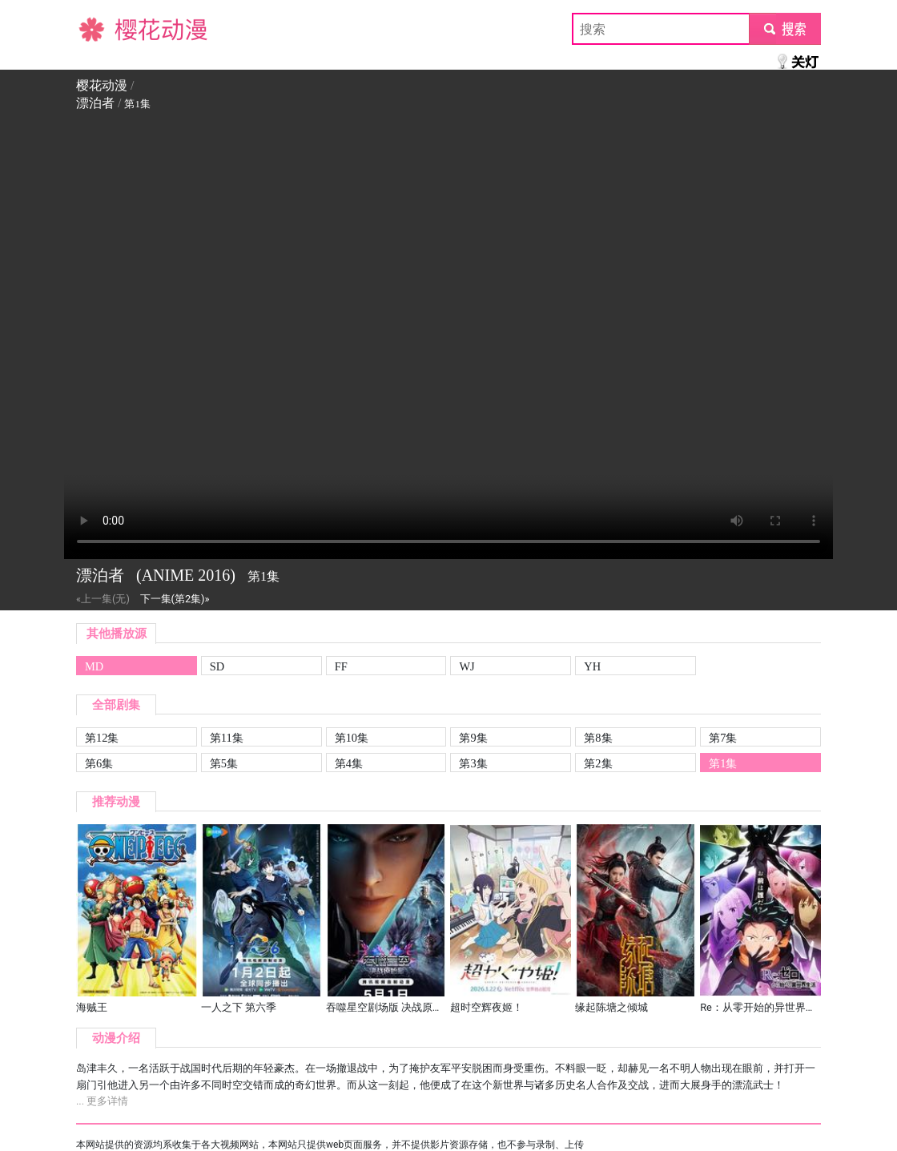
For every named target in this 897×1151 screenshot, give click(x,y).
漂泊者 (95, 103)
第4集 (349, 763)
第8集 (598, 737)
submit (784, 28)
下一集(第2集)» (175, 599)
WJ (466, 666)
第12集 (102, 737)
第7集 (723, 737)
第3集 (473, 763)
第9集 (473, 737)
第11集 (226, 737)
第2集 (598, 763)
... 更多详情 (102, 1101)
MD (94, 666)
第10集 (351, 737)
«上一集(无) (103, 599)
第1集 (723, 763)
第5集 (224, 763)
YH (592, 666)
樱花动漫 (101, 28)
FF (341, 666)
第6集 (99, 763)
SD (217, 666)
